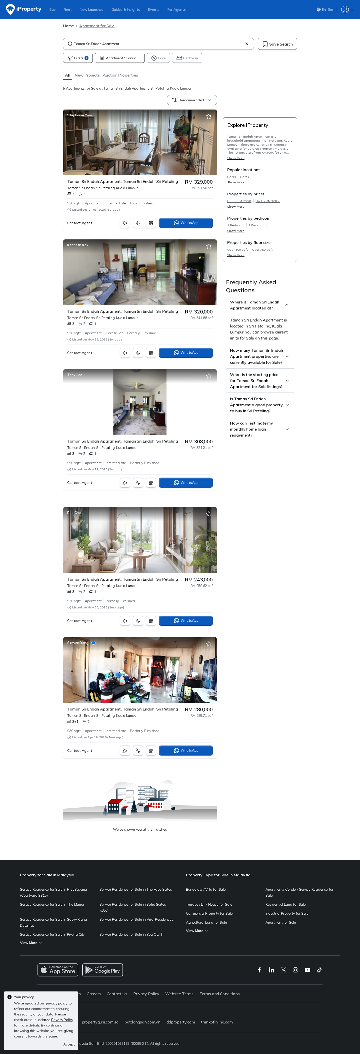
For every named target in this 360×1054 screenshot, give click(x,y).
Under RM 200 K (239, 201)
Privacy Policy (146, 993)
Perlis (231, 177)
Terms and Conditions (220, 993)
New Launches (92, 9)
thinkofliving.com (217, 1021)
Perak (244, 177)
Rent (68, 9)
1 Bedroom (235, 225)
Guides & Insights (126, 9)
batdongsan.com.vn (142, 1021)
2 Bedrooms (257, 225)
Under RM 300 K (268, 201)
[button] (67, 75)
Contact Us (117, 993)
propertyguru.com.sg (100, 1021)
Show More (235, 158)
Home (68, 25)
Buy (53, 9)
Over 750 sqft (262, 249)
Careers (94, 993)
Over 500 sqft (237, 249)
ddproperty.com (180, 1021)
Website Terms (179, 993)
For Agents (177, 9)
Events (154, 9)
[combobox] (158, 43)
